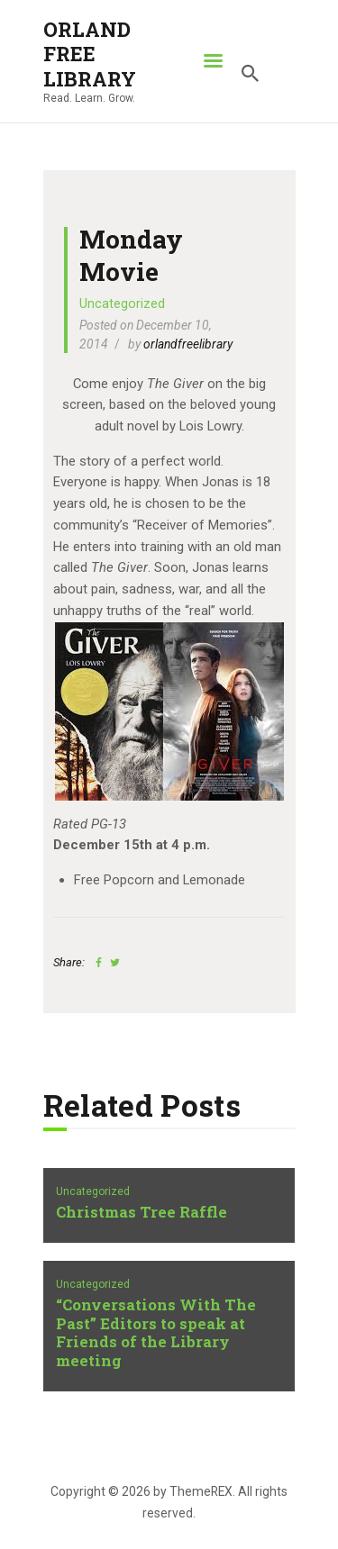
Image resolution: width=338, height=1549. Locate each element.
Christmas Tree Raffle (141, 1212)
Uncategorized (122, 303)
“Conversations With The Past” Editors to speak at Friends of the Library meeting (156, 1334)
